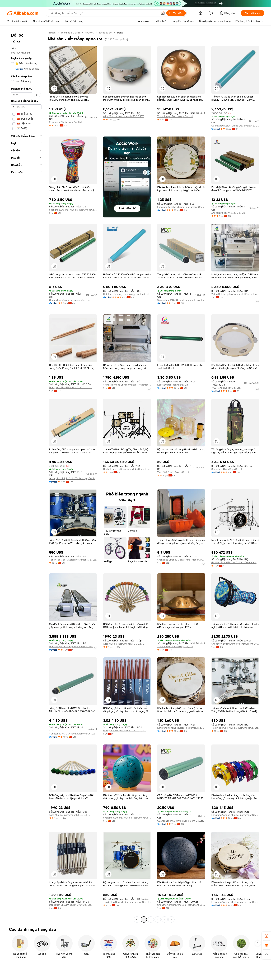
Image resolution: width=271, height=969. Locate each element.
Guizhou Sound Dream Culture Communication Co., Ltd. (235, 562)
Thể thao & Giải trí (70, 32)
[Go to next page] (171, 919)
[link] (266, 936)
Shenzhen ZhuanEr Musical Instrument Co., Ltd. (73, 209)
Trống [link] (120, 32)
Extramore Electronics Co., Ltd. (65, 122)
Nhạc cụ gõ (105, 32)
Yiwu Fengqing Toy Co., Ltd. (226, 387)
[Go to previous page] (137, 919)
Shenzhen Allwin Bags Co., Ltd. (227, 469)
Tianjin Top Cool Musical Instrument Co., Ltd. (73, 559)
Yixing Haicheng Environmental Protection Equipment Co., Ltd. (235, 294)
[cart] (211, 13)
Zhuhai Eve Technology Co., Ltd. (228, 212)
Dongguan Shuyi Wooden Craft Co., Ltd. (70, 387)
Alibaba (51, 32)
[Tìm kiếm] (176, 13)
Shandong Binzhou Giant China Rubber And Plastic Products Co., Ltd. (181, 559)
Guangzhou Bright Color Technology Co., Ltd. (73, 478)
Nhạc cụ (89, 32)
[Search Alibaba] (103, 13)
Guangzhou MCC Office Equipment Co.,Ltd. (180, 300)
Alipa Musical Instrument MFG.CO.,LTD (123, 116)
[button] (163, 13)
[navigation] (26, 476)
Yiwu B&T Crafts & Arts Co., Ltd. (174, 472)
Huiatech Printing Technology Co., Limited (125, 294)
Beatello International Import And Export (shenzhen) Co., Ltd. (127, 469)
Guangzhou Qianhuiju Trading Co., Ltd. (69, 300)
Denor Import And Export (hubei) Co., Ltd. (71, 646)
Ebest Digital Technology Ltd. (172, 384)
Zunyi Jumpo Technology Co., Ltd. (175, 116)
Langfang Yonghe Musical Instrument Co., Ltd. (181, 207)
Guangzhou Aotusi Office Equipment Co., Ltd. (235, 125)
